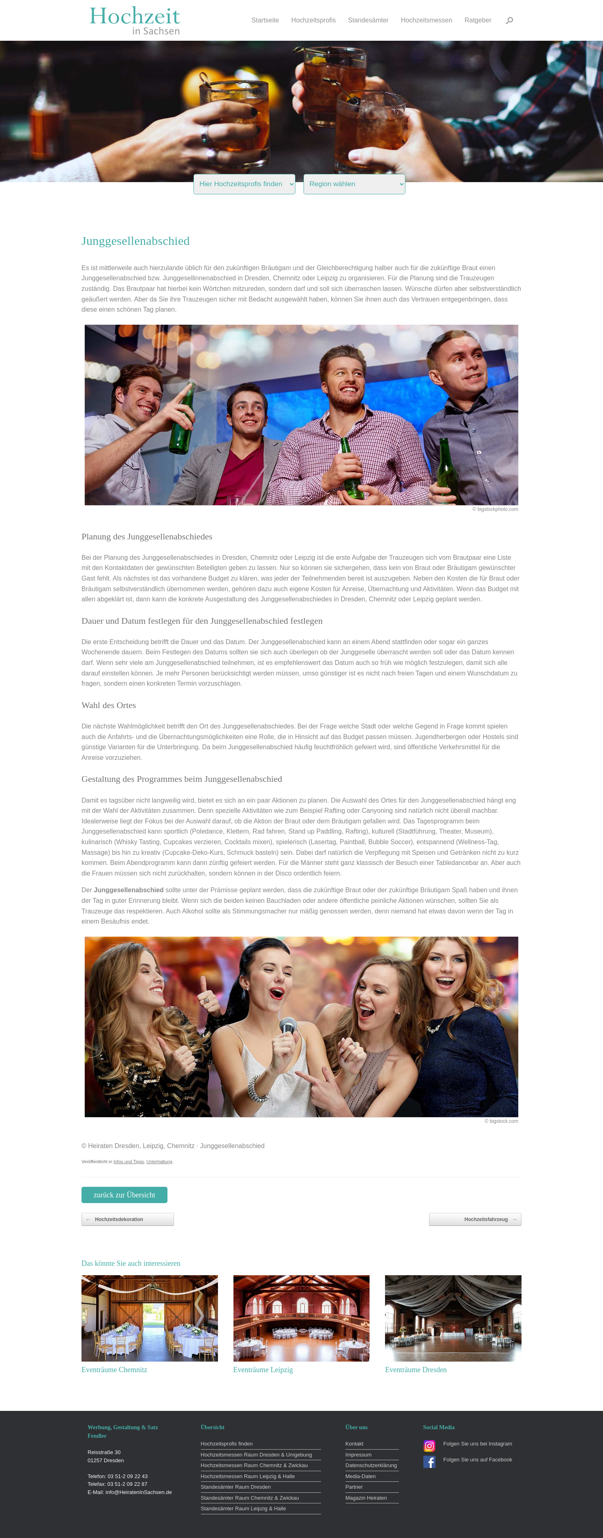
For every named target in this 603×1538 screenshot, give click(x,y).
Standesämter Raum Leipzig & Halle (243, 1508)
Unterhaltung (159, 1161)
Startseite (265, 20)
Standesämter (368, 20)
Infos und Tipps (128, 1161)
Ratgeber (477, 20)
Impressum (359, 1455)
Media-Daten (361, 1476)
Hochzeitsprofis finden (227, 1444)
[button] (509, 20)
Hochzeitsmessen (426, 20)
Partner (354, 1487)
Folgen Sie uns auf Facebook (477, 1460)
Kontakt (354, 1444)
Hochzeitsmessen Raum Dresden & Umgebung (256, 1455)
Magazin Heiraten (366, 1498)
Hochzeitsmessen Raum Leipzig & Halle (248, 1476)
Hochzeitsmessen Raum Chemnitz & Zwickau (254, 1465)
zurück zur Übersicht (124, 1195)
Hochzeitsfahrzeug (490, 1219)
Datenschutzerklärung (371, 1465)
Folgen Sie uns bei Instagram (477, 1444)
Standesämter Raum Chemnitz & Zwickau (250, 1498)
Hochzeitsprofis (313, 20)
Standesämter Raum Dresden (236, 1487)
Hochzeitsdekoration (114, 1219)
